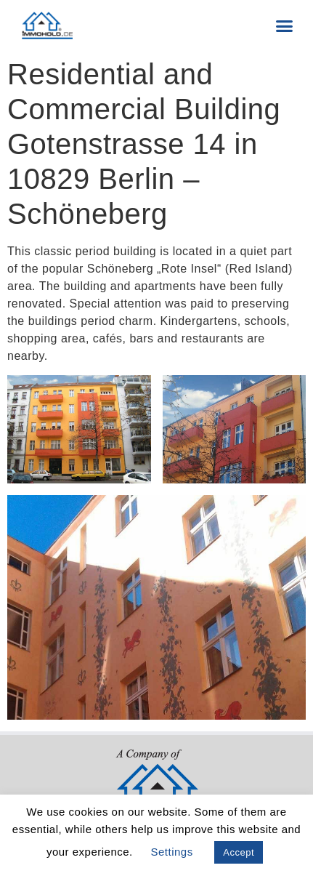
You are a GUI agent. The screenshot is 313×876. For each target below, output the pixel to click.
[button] (284, 25)
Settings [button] (171, 851)
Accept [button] (238, 852)
